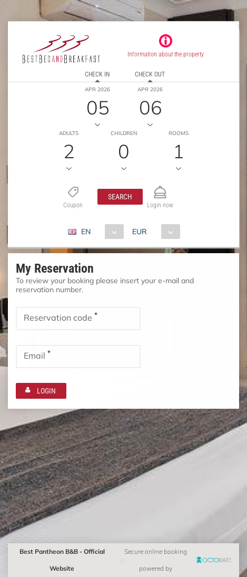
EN (86, 231)
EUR (139, 231)
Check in (97, 74)
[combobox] (99, 231)
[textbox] (78, 318)
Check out (150, 74)
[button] (120, 197)
